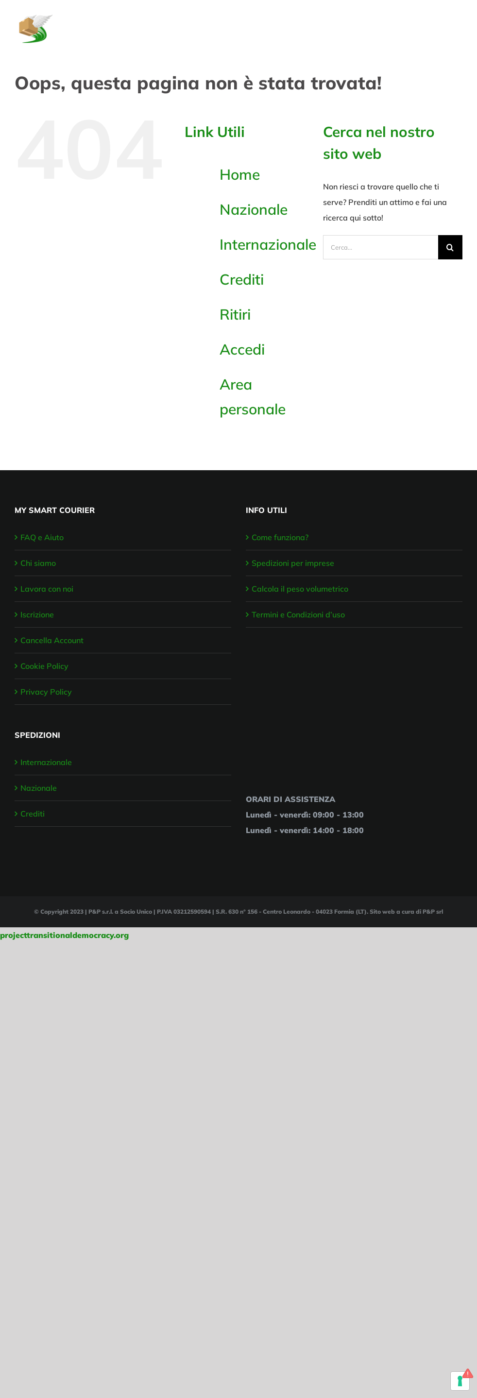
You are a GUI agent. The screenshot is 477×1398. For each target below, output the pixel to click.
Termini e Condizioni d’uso (298, 614)
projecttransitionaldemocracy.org (64, 935)
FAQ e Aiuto (42, 537)
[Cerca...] (380, 247)
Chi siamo (38, 563)
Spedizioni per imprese (293, 563)
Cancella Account (52, 640)
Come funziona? (280, 537)
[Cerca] (450, 247)
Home (240, 174)
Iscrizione (37, 614)
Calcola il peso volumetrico (300, 589)
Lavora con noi (46, 589)
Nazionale (254, 209)
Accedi (242, 349)
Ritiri (235, 314)
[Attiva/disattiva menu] (456, 24)
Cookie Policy (44, 666)
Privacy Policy (46, 692)
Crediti (242, 279)
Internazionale (268, 244)
